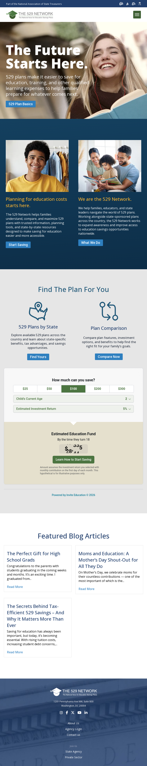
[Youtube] (79, 713)
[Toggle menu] (137, 14)
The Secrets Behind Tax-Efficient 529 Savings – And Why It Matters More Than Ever (35, 615)
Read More (15, 587)
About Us (73, 723)
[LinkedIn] (85, 713)
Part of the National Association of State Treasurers (34, 4)
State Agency (73, 751)
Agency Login (73, 729)
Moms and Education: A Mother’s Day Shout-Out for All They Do (108, 559)
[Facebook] (67, 713)
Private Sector (73, 757)
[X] (72, 713)
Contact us (73, 735)
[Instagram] (61, 713)
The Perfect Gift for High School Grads (33, 556)
